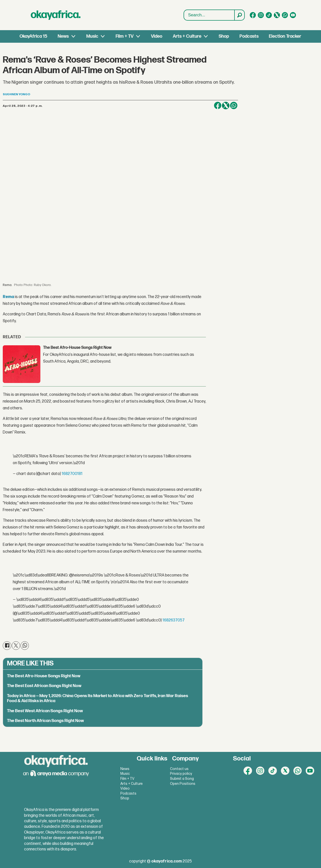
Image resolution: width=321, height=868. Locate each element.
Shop (224, 36)
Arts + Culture (187, 36)
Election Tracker (285, 36)
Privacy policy (181, 773)
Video (156, 36)
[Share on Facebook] (217, 105)
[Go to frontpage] (55, 15)
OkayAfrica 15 (33, 36)
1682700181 (72, 473)
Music (92, 36)
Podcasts (249, 36)
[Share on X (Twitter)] (225, 105)
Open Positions (182, 784)
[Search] (239, 15)
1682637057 (174, 620)
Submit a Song (182, 779)
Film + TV (124, 36)
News (63, 36)
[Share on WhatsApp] (233, 105)
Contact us (179, 769)
